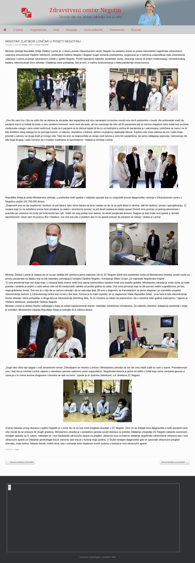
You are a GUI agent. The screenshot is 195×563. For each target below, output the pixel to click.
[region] (97, 12)
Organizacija (38, 29)
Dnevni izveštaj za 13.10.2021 (20, 462)
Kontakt (136, 29)
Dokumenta (117, 29)
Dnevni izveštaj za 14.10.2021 (175, 462)
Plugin (176, 550)
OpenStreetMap (156, 550)
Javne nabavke (93, 29)
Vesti (56, 29)
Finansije (71, 29)
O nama (18, 29)
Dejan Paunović (42, 45)
